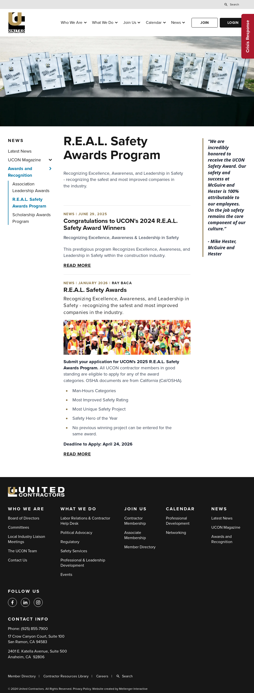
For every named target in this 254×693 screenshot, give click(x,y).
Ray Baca (122, 283)
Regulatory (70, 541)
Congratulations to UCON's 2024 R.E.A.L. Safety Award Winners (121, 224)
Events (66, 574)
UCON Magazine (24, 160)
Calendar (153, 22)
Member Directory (140, 547)
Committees (18, 527)
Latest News (20, 151)
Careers (102, 676)
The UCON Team (22, 551)
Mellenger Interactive (133, 689)
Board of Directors (23, 518)
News (176, 22)
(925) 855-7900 (34, 628)
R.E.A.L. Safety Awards (95, 290)
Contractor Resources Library (66, 676)
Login (232, 23)
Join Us (129, 22)
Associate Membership (135, 535)
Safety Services (74, 551)
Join (204, 23)
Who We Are (71, 22)
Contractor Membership (135, 521)
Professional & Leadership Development (83, 563)
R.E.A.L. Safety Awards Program (29, 203)
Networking (176, 532)
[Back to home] (31, 23)
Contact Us (17, 560)
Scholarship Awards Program (31, 218)
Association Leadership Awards (30, 187)
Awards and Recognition (20, 172)
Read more (77, 265)
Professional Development (178, 521)
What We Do (102, 22)
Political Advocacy (76, 532)
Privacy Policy (82, 689)
